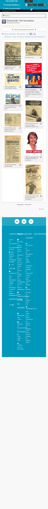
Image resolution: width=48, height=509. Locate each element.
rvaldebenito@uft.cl (23, 296)
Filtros (6, 16)
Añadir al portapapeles (20, 67)
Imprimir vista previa (9, 34)
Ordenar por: (8, 37)
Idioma (26, 4)
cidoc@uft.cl (12, 273)
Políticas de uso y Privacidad (20, 347)
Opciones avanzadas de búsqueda (24, 29)
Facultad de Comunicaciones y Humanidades (22, 327)
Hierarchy (21, 34)
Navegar (31, 5)
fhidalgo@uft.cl (13, 295)
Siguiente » (41, 209)
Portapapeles (31, 9)
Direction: (21, 37)
